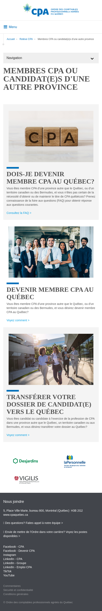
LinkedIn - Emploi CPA (17, 567)
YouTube (9, 575)
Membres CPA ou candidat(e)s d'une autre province (66, 39)
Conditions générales (15, 594)
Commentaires (12, 585)
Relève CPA (26, 39)
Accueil (11, 39)
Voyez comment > (18, 320)
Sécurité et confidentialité (18, 590)
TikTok (7, 571)
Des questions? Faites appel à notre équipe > (34, 523)
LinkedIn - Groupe (14, 563)
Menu (10, 27)
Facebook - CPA (13, 546)
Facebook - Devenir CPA (19, 550)
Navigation (14, 58)
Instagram (9, 554)
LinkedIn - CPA (12, 559)
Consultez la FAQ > (19, 213)
